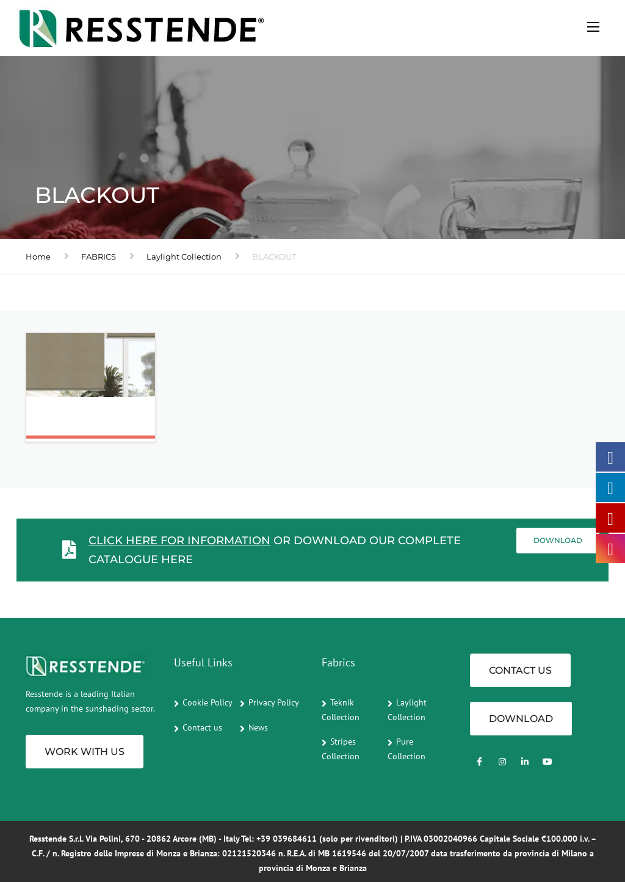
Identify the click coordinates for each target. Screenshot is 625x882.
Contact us (202, 727)
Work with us (85, 751)
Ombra (63, 423)
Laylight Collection (184, 256)
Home (38, 256)
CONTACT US (520, 670)
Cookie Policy (207, 702)
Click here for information (179, 540)
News (258, 727)
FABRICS (98, 256)
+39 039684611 (286, 838)
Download (557, 540)
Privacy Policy (273, 702)
